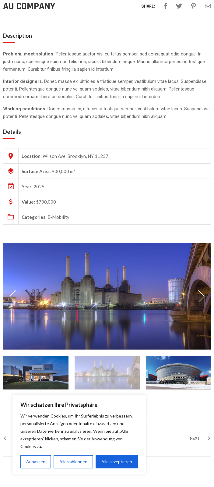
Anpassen (35, 461)
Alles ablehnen (73, 461)
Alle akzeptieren (116, 461)
